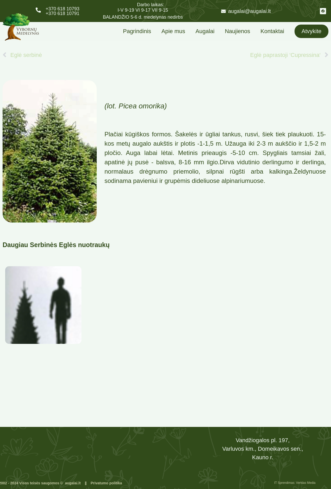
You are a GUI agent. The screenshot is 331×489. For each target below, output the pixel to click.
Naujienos (237, 31)
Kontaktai (272, 31)
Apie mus (173, 31)
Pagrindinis (137, 31)
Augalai (204, 31)
